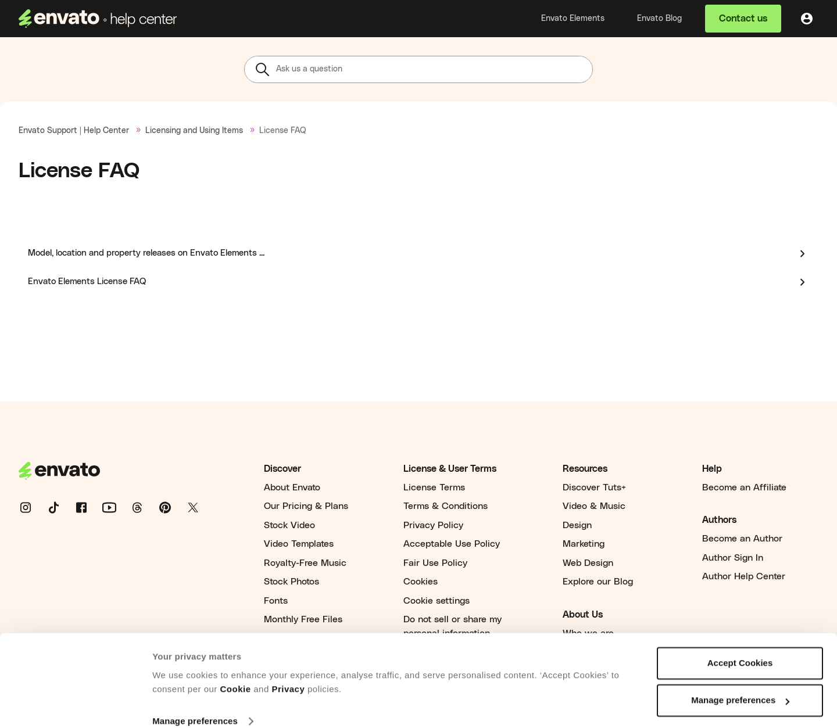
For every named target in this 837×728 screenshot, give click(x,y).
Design (577, 525)
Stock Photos (291, 581)
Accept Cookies (740, 647)
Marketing (583, 543)
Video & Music (594, 506)
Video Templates (299, 543)
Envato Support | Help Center (74, 131)
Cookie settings (436, 600)
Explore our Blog (598, 581)
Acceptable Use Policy (451, 543)
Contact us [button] (743, 18)
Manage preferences (195, 705)
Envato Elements (572, 19)
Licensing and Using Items (194, 131)
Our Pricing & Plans (306, 506)
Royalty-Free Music (305, 563)
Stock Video (289, 525)
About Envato (292, 487)
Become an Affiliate (744, 487)
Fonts (276, 600)
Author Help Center (743, 576)
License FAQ (282, 131)
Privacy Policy (433, 525)
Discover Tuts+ (594, 487)
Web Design (588, 563)
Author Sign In (732, 557)
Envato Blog (659, 19)
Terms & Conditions (445, 506)
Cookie (235, 673)
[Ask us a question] (418, 69)
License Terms (434, 487)
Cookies (420, 581)
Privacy (288, 673)
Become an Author (742, 538)
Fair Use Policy (435, 563)
